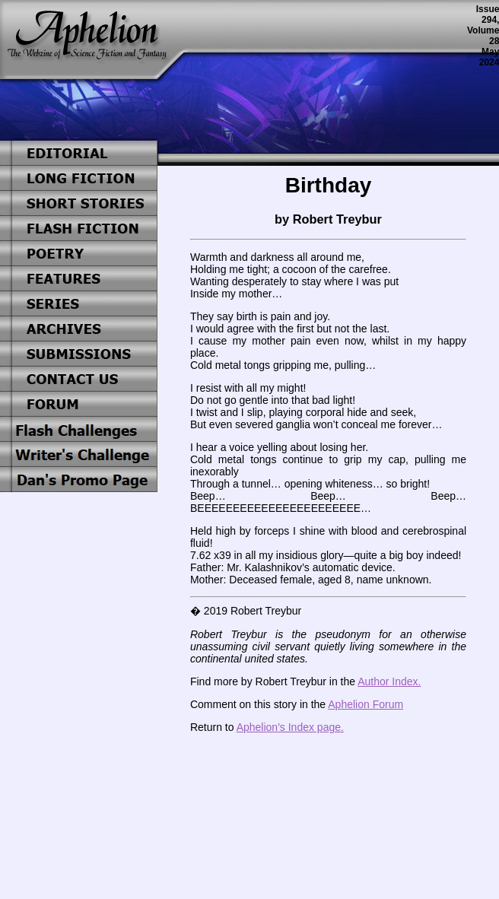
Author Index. (389, 681)
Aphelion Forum (365, 704)
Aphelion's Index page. (290, 727)
